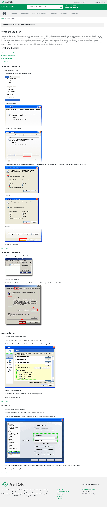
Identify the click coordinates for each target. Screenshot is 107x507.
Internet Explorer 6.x (8, 55)
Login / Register (100, 2)
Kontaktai (60, 499)
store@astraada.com (71, 8)
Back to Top (4, 248)
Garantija (60, 494)
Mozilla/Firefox (7, 58)
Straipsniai (60, 489)
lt (84, 2)
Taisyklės (59, 496)
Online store (7, 6)
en (82, 2)
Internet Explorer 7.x (8, 53)
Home (3, 18)
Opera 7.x (5, 61)
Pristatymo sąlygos (63, 492)
